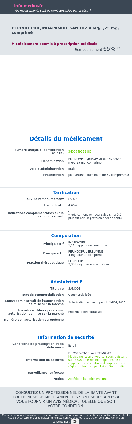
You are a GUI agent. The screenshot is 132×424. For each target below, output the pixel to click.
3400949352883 (80, 151)
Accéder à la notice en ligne (88, 378)
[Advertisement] (66, 88)
